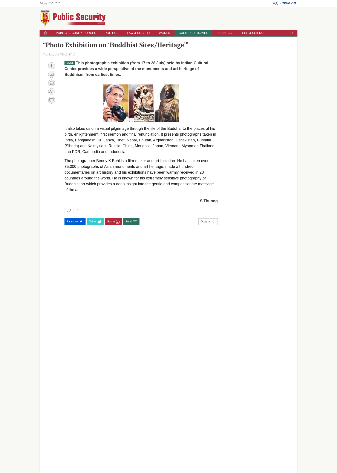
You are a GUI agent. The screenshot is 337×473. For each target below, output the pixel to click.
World (164, 33)
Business (224, 33)
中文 (275, 3)
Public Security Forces (76, 33)
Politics (111, 33)
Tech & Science (252, 33)
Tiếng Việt (289, 3)
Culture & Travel (193, 33)
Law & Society (138, 33)
